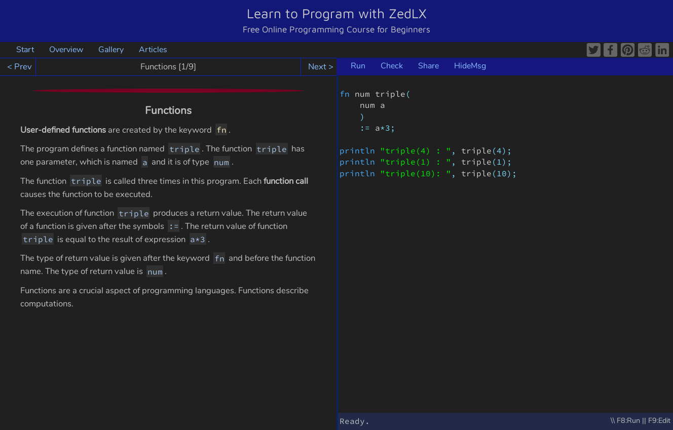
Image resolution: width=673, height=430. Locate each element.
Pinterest (628, 50)
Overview (66, 49)
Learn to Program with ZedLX (337, 13)
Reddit (645, 50)
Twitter (594, 50)
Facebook (611, 50)
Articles (153, 49)
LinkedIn (662, 50)
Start (25, 49)
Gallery (111, 49)
